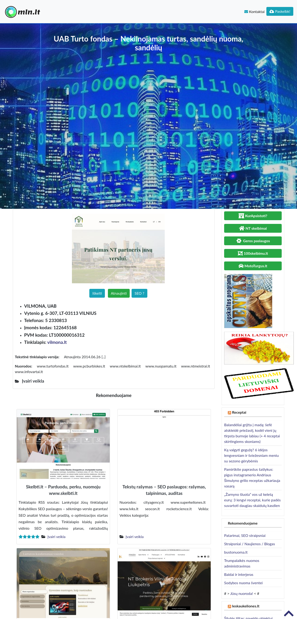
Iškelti (97, 293)
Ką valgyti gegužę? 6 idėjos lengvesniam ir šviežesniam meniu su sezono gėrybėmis (251, 455)
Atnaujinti (119, 293)
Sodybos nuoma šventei (243, 582)
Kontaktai (254, 11)
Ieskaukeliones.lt (245, 606)
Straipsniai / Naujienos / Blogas (249, 544)
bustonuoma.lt (236, 552)
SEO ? (139, 293)
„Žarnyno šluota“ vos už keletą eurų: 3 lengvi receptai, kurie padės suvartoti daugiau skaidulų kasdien (252, 500)
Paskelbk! (279, 11)
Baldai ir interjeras (238, 574)
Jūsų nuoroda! (241, 593)
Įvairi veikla (56, 536)
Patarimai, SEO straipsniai (244, 535)
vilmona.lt (57, 342)
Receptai (239, 412)
